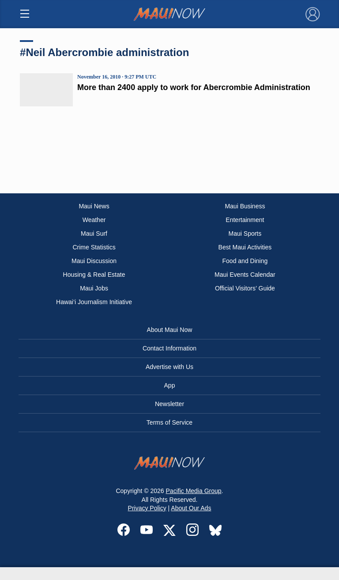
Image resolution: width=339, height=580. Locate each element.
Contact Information (169, 348)
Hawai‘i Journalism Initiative (94, 301)
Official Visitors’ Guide (245, 288)
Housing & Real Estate (94, 274)
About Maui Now (169, 329)
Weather (94, 219)
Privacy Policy (147, 508)
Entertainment (245, 219)
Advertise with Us (169, 366)
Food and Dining (245, 260)
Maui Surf (94, 233)
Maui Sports (245, 233)
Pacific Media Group (194, 490)
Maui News (94, 206)
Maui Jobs (94, 288)
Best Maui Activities (245, 247)
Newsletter (169, 403)
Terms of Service (169, 422)
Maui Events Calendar (245, 274)
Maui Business (245, 206)
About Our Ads (191, 508)
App (169, 385)
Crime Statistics (93, 247)
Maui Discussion (94, 260)
